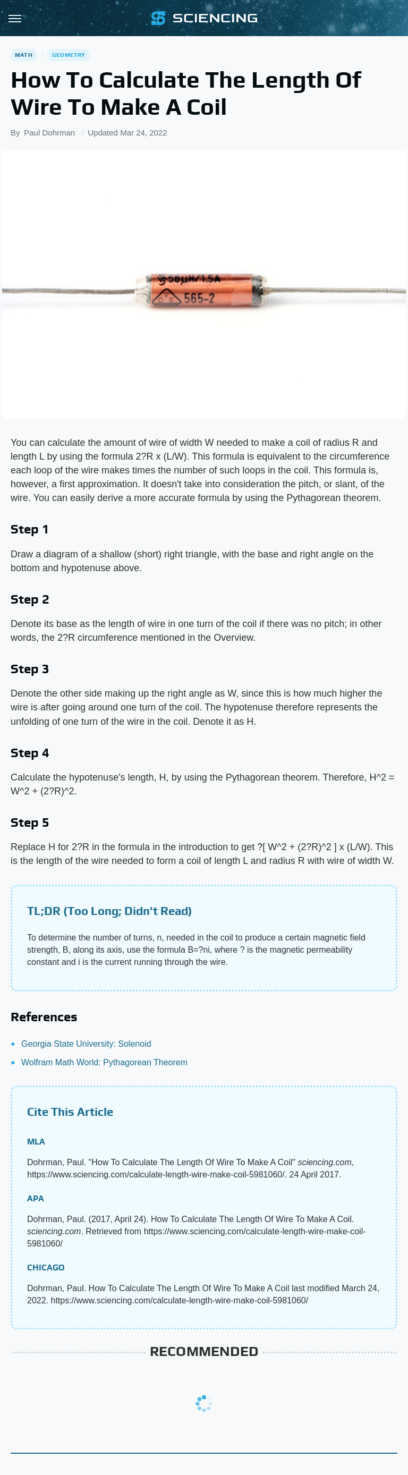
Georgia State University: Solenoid (86, 1043)
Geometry (69, 55)
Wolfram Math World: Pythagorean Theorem (104, 1062)
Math (23, 55)
